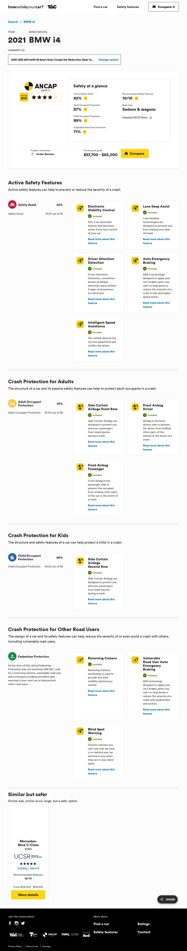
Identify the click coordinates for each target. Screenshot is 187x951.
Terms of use (32, 946)
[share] (167, 899)
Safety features (128, 7)
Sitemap (46, 946)
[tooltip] (85, 98)
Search (13, 22)
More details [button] (28, 894)
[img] (40, 92)
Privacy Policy (15, 946)
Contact (144, 932)
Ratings (144, 924)
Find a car (101, 7)
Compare (135, 153)
